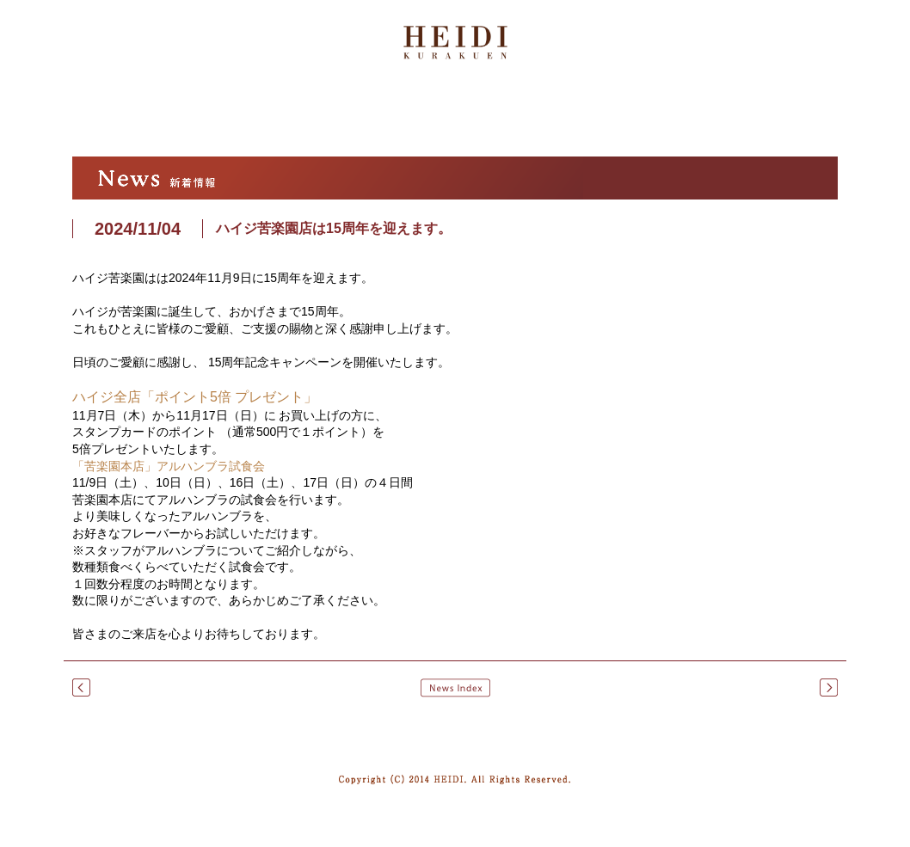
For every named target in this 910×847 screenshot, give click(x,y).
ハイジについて (191, 115)
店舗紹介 (587, 115)
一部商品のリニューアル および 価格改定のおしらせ (81, 687)
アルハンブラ (323, 115)
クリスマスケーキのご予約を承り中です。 (829, 687)
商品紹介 (470, 115)
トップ (93, 115)
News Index (455, 687)
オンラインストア (747, 114)
